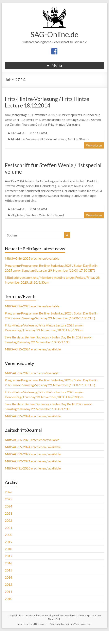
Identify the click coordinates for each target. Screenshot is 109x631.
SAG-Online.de (54, 34)
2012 (8, 584)
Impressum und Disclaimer (32, 624)
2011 (8, 591)
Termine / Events (78, 139)
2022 (8, 520)
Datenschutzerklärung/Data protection (70, 624)
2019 (8, 542)
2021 (8, 527)
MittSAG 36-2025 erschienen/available (32, 258)
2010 (8, 599)
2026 (8, 492)
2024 (8, 506)
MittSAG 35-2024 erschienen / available (33, 349)
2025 (8, 499)
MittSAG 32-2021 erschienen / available (33, 461)
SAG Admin (18, 133)
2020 (8, 535)
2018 (8, 549)
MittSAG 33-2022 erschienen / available (33, 454)
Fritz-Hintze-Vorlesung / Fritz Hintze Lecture (38, 139)
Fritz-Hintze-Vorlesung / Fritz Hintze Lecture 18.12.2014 (47, 102)
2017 (8, 556)
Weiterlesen (94, 145)
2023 (8, 513)
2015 (8, 570)
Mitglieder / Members (24, 215)
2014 (8, 577)
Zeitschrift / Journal (51, 215)
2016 (8, 563)
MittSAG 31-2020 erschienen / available (33, 468)
